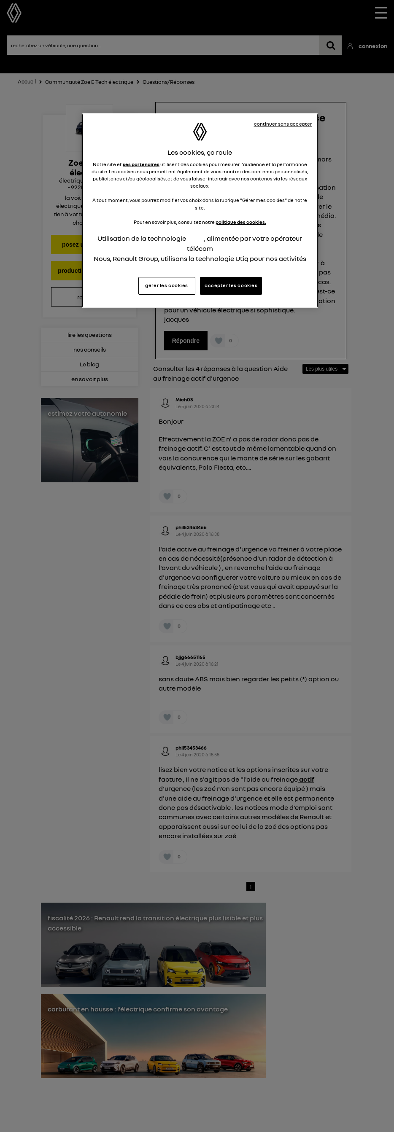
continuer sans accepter (283, 124)
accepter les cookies (231, 285)
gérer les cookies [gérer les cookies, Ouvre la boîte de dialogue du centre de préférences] (166, 285)
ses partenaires (141, 164)
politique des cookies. (241, 222)
